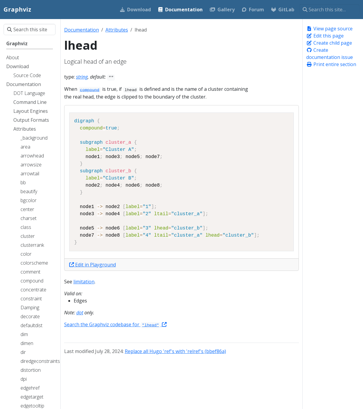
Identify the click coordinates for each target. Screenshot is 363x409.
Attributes (116, 29)
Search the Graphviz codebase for (115, 324)
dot (79, 312)
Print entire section (331, 64)
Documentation (81, 29)
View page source (329, 28)
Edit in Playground (92, 264)
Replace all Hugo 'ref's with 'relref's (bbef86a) (175, 351)
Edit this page (325, 35)
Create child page (329, 43)
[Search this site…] (329, 9)
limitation (83, 281)
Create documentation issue (329, 53)
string (82, 77)
